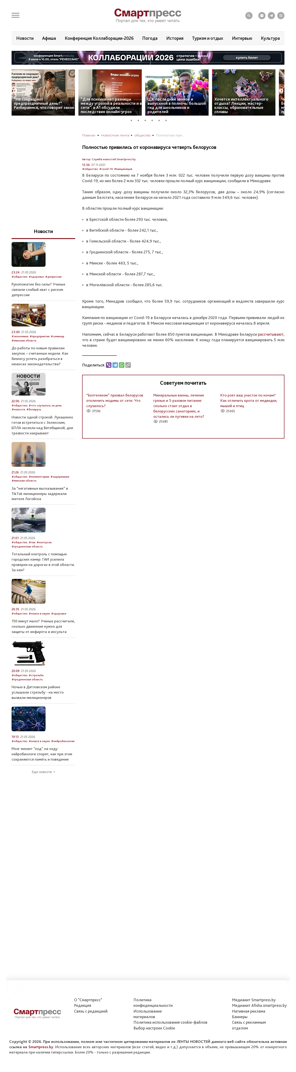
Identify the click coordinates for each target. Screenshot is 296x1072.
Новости (25, 38)
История (174, 38)
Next (281, 90)
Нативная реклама (248, 1011)
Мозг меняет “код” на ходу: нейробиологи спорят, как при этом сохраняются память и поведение (42, 754)
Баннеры (239, 1016)
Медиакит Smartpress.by (254, 999)
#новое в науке (39, 613)
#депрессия (53, 276)
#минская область (24, 340)
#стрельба (36, 675)
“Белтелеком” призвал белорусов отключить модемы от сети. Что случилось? (114, 400)
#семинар (57, 336)
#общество (90, 169)
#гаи (32, 542)
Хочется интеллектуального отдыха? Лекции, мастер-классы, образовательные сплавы (241, 105)
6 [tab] (167, 119)
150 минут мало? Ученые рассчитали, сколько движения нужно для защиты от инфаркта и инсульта (43, 626)
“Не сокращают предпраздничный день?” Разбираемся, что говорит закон (44, 103)
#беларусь (33, 409)
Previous (15, 90)
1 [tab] (133, 119)
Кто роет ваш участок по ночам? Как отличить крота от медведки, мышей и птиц (248, 400)
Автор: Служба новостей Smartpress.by (109, 159)
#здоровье (36, 276)
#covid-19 (106, 169)
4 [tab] (153, 119)
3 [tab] (147, 119)
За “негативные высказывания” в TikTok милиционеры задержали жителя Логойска (40, 493)
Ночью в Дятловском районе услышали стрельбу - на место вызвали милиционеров (38, 692)
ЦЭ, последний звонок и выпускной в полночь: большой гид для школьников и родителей (177, 105)
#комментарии (39, 476)
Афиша (49, 38)
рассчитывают (271, 334)
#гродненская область (27, 546)
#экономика (20, 336)
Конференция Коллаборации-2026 (99, 38)
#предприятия (39, 336)
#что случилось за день (45, 405)
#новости (18, 409)
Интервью (242, 38)
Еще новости (42, 772)
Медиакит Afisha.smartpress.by (259, 1005)
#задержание (59, 476)
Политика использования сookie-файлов (170, 1022)
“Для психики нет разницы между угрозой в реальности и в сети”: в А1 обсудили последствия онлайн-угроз (111, 105)
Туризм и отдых (207, 38)
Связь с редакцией (91, 1011)
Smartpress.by (40, 1046)
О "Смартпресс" (88, 999)
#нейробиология (62, 741)
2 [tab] (140, 119)
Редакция (82, 1005)
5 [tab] (160, 119)
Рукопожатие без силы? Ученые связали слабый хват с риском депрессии (38, 289)
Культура (270, 38)
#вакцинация (123, 169)
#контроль (44, 542)
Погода (149, 38)
